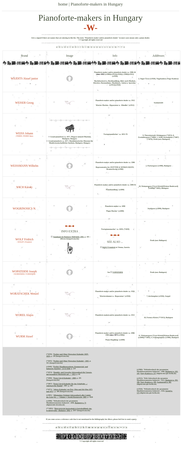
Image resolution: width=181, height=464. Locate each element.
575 (138, 393)
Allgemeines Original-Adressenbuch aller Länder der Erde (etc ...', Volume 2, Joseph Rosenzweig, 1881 (68, 396)
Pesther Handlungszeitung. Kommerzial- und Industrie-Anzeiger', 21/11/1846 (67, 368)
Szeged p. (168, 391)
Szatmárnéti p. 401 (164, 382)
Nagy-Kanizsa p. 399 (148, 382)
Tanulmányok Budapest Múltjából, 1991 (68, 237)
